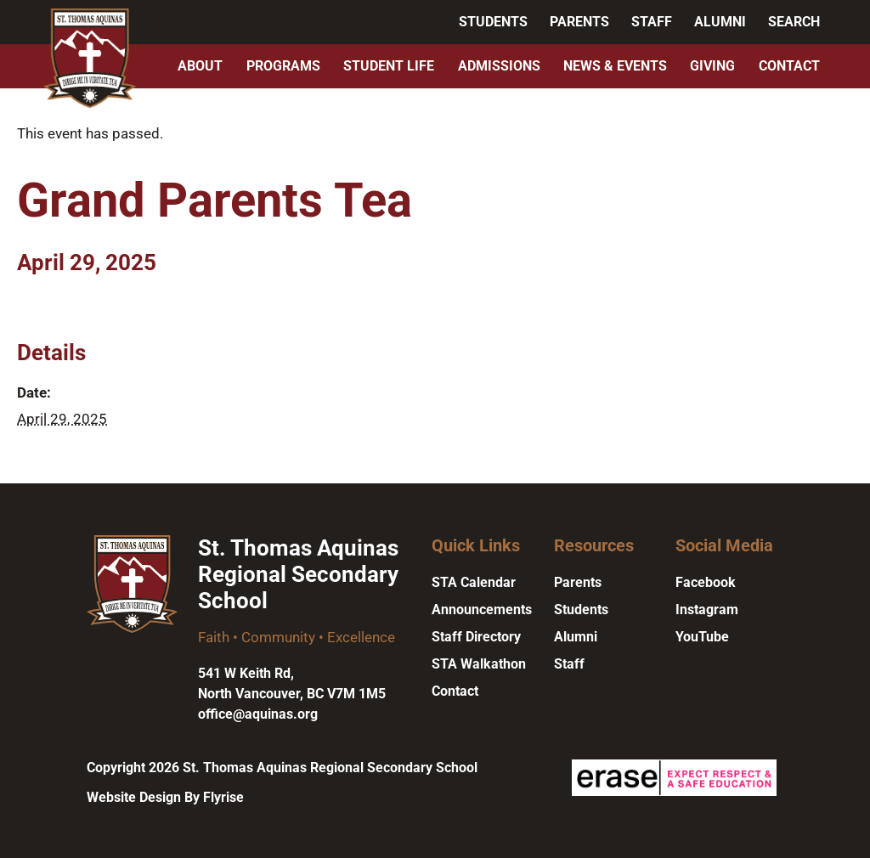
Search (794, 22)
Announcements (482, 609)
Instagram (706, 609)
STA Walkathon (479, 664)
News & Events (615, 66)
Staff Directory (476, 637)
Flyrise (223, 797)
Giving (712, 66)
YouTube (702, 637)
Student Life (388, 66)
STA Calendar (474, 582)
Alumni (720, 22)
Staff (651, 22)
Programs (283, 66)
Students (493, 22)
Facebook (705, 582)
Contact (789, 66)
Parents (579, 22)
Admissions (499, 66)
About (200, 66)
